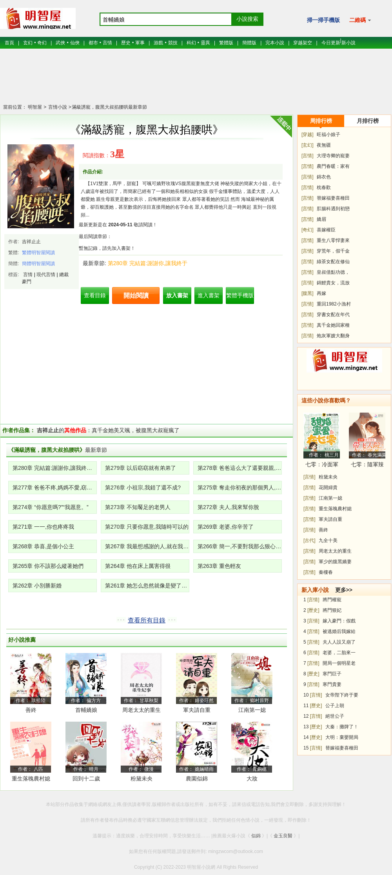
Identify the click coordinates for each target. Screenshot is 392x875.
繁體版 (226, 42)
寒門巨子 (332, 674)
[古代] (309, 540)
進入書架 (209, 295)
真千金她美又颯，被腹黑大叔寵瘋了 (136, 430)
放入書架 (177, 295)
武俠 (60, 42)
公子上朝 (334, 705)
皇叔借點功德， (333, 272)
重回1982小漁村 (334, 304)
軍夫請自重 (197, 710)
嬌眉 (321, 219)
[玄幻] (307, 145)
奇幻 (42, 42)
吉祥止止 (31, 241)
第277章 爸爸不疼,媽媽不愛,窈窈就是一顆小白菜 (55, 487)
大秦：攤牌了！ (341, 726)
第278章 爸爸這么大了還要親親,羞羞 (240, 468)
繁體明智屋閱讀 (38, 252)
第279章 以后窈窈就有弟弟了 (140, 468)
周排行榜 (321, 121)
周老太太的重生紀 (141, 711)
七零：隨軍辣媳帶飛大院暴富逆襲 (367, 465)
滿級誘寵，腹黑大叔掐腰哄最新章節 (109, 107)
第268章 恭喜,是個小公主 (43, 546)
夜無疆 (324, 145)
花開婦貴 (328, 487)
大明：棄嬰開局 (341, 737)
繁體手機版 (240, 295)
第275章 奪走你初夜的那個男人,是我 (240, 487)
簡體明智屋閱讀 (38, 263)
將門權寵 (332, 599)
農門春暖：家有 (333, 166)
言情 (107, 42)
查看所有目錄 (146, 620)
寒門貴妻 (332, 684)
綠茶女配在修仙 (333, 261)
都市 (93, 42)
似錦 (256, 836)
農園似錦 (197, 778)
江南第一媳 (252, 710)
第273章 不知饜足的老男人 (138, 507)
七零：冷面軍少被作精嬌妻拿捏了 (321, 465)
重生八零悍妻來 (333, 240)
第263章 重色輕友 (219, 566)
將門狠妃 (332, 610)
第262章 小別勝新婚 (37, 585)
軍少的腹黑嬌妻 (335, 561)
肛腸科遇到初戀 (333, 208)
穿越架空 (302, 42)
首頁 (9, 42)
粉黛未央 (141, 778)
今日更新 (330, 42)
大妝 (252, 778)
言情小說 (57, 107)
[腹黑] (307, 293)
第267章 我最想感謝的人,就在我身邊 (147, 546)
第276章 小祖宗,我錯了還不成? (143, 487)
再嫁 (321, 293)
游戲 (158, 42)
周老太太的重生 (335, 551)
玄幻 (28, 42)
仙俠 (75, 42)
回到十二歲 (86, 778)
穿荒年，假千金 (333, 251)
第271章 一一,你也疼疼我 (43, 527)
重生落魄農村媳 (31, 778)
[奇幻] (307, 230)
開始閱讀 (136, 295)
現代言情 (45, 274)
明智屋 (35, 107)
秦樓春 (326, 572)
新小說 (348, 42)
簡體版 (249, 42)
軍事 (140, 42)
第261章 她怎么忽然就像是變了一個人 (147, 585)
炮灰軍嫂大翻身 (333, 335)
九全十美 (328, 540)
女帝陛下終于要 (341, 695)
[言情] (307, 155)
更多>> (343, 590)
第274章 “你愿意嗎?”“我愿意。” (51, 507)
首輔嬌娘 (86, 710)
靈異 (205, 42)
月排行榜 (368, 121)
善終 (30, 710)
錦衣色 (324, 177)
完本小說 (274, 42)
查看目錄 (95, 295)
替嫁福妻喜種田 (333, 198)
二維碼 (360, 20)
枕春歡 (324, 187)
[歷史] (313, 610)
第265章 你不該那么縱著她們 (48, 566)
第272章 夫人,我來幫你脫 (228, 507)
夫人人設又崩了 (339, 642)
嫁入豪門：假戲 (339, 621)
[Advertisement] (196, 80)
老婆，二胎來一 (339, 652)
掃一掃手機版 (323, 20)
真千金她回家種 (333, 325)
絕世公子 (334, 716)
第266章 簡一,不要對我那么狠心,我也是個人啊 (240, 546)
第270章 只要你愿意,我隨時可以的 (147, 527)
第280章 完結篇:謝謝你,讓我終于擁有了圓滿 (55, 468)
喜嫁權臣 (326, 230)
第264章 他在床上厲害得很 (138, 566)
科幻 (191, 42)
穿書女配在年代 (333, 314)
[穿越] (307, 134)
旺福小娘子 (328, 134)
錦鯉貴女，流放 (333, 283)
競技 (173, 42)
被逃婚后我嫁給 (339, 631)
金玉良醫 (283, 836)
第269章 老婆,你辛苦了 (226, 527)
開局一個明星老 (339, 663)
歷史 (126, 42)
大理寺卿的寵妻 (333, 155)
